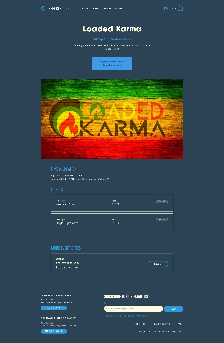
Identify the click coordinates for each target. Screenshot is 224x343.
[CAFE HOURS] (54, 308)
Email (107, 303)
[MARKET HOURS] (54, 331)
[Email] (132, 309)
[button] (180, 7)
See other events (112, 65)
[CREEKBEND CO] (57, 8)
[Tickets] (157, 264)
